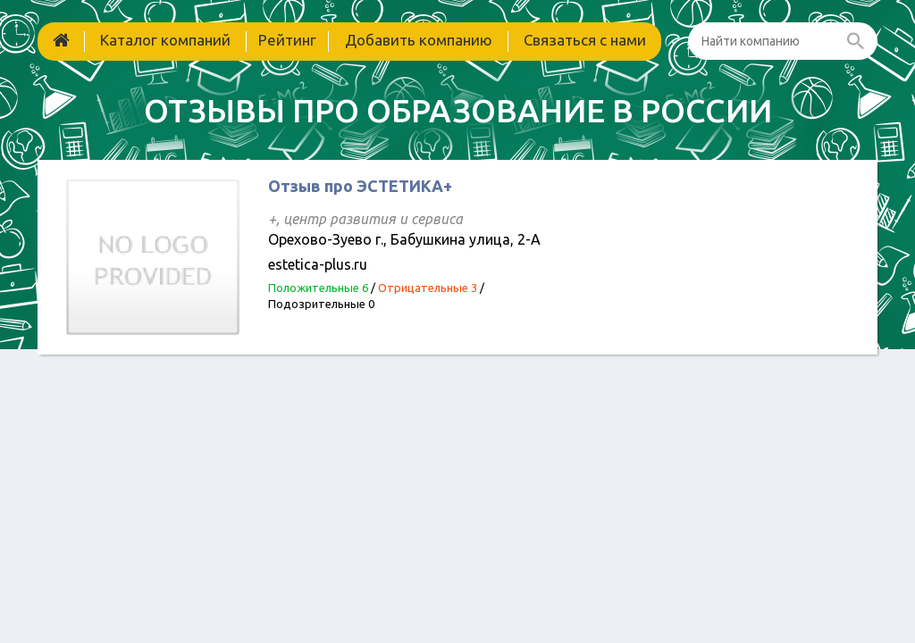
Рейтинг (287, 39)
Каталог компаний (165, 39)
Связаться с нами (585, 39)
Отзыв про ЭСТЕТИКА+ (360, 186)
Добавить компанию (418, 39)
